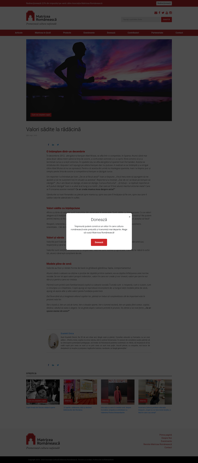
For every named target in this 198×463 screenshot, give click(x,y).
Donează (99, 242)
